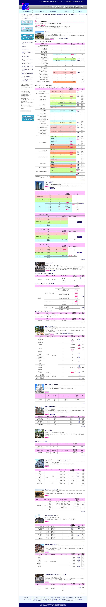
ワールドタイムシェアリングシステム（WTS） (56, 574)
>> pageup (83, 179)
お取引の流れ (29, 14)
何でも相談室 (53, 11)
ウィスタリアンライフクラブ (51, 515)
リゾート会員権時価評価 (56, 14)
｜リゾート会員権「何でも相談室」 (30, 599)
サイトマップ (58, 600)
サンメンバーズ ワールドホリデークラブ (44, 283)
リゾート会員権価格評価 (54, 599)
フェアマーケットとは (30, 597)
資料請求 (80, 11)
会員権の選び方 (36, 14)
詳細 (83, 296)
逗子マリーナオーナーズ (27, 66)
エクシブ (24, 46)
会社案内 (67, 11)
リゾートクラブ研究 (45, 14)
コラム (64, 14)
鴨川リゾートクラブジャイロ (51, 384)
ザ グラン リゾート (26, 63)
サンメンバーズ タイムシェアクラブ (43, 311)
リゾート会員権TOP (25, 18)
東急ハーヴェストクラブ (27, 73)
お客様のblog (63, 599)
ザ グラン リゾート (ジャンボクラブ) (53, 489)
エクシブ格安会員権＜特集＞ (62, 38)
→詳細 (78, 58)
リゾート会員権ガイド (39, 11)
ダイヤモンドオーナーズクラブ (52, 544)
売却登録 (23, 14)
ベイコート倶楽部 (26, 76)
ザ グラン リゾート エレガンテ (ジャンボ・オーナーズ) (57, 460)
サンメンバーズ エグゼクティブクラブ (44, 273)
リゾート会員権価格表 (26, 11)
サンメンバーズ (25, 56)
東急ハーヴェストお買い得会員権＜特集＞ (65, 333)
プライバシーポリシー (31, 16)
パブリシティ (81, 14)
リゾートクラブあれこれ (72, 14)
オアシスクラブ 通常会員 (41, 441)
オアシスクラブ (25, 49)
